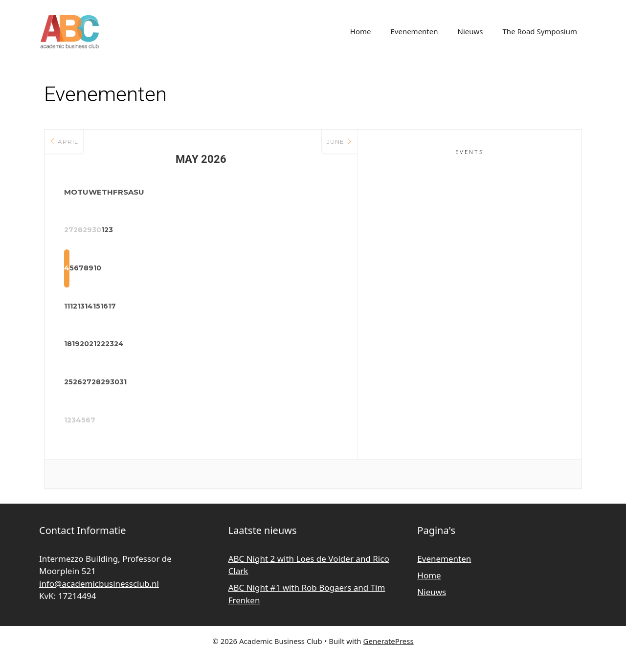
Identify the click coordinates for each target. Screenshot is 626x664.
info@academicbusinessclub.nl (99, 591)
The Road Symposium (540, 31)
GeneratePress (388, 649)
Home (360, 31)
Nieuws (470, 31)
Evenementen (414, 31)
